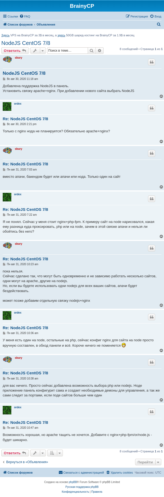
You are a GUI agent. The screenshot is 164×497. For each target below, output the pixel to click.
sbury (18, 57)
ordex (17, 103)
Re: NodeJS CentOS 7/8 (25, 118)
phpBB (73, 482)
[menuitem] (24, 16)
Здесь (5, 35)
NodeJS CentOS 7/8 (25, 43)
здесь (61, 35)
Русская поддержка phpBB (81, 486)
